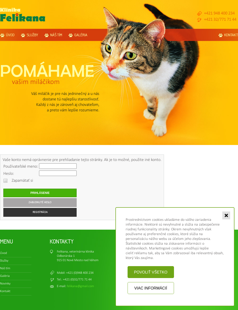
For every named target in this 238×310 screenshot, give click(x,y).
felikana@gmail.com (80, 286)
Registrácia (40, 212)
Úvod (10, 35)
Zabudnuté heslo (40, 202)
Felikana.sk (22, 15)
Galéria (80, 35)
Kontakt (231, 35)
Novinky (5, 283)
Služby (32, 35)
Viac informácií (150, 288)
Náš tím (56, 35)
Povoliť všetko (150, 272)
